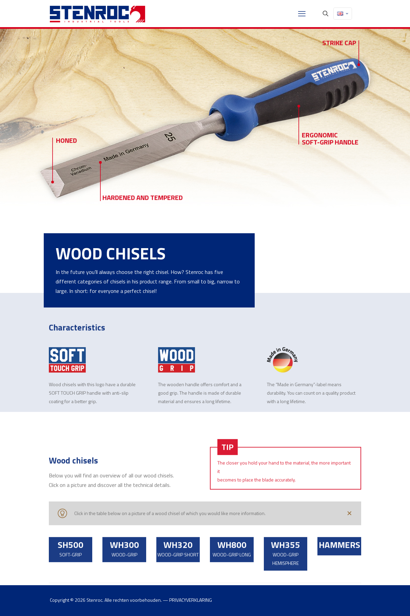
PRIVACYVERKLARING (190, 599)
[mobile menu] (302, 13)
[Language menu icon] (342, 13)
